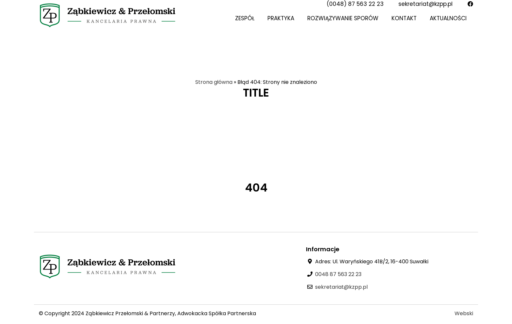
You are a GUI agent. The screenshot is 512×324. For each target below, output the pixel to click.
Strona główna (213, 82)
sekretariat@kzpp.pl (425, 4)
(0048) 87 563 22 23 (355, 4)
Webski (464, 313)
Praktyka (280, 18)
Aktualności (448, 18)
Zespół (244, 18)
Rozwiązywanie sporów (342, 18)
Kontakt (404, 18)
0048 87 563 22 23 (338, 274)
